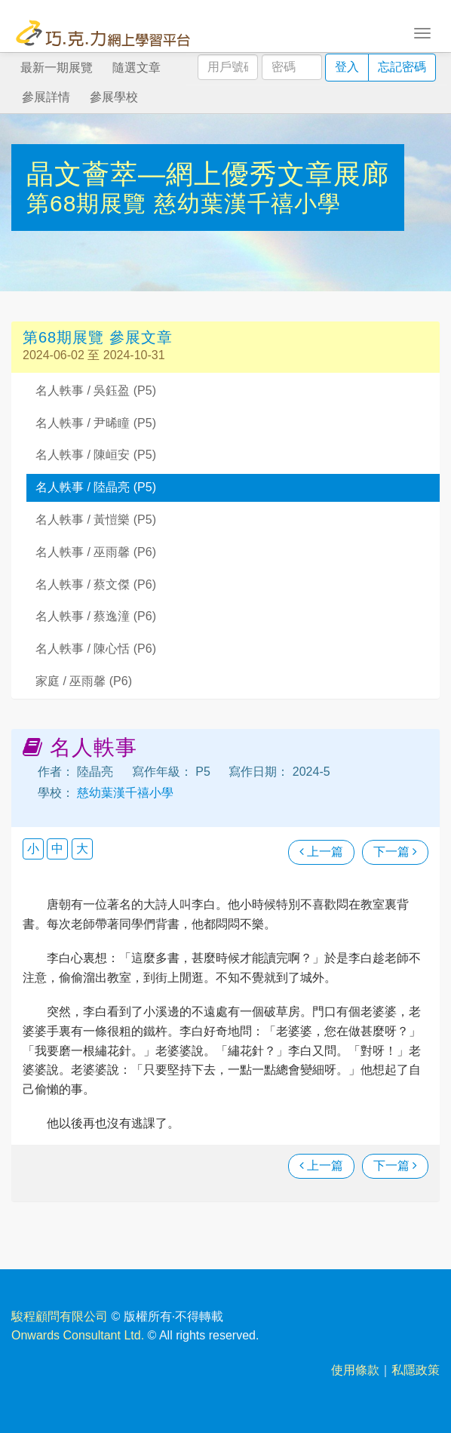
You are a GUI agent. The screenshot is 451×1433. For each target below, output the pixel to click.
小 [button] (33, 848)
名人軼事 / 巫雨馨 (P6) (95, 552)
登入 (347, 66)
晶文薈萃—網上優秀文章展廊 (207, 173)
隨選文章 (136, 67)
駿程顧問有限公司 (59, 1316)
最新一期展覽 (56, 67)
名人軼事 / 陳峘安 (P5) (95, 454)
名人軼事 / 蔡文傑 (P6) (95, 584)
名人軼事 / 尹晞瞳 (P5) (95, 423)
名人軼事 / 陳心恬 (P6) (95, 648)
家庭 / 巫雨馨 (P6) (83, 681)
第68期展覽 (90, 203)
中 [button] (57, 848)
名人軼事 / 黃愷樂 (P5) (95, 519)
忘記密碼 (402, 66)
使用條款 (355, 1370)
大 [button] (82, 848)
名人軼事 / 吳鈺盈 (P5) (95, 390)
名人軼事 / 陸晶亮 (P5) (95, 487)
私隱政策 (415, 1370)
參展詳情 (46, 97)
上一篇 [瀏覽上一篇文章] (321, 851)
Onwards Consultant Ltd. (77, 1335)
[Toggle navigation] (422, 32)
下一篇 (395, 851)
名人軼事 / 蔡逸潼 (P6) (95, 616)
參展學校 (114, 97)
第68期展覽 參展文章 (98, 337)
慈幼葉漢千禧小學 (247, 203)
